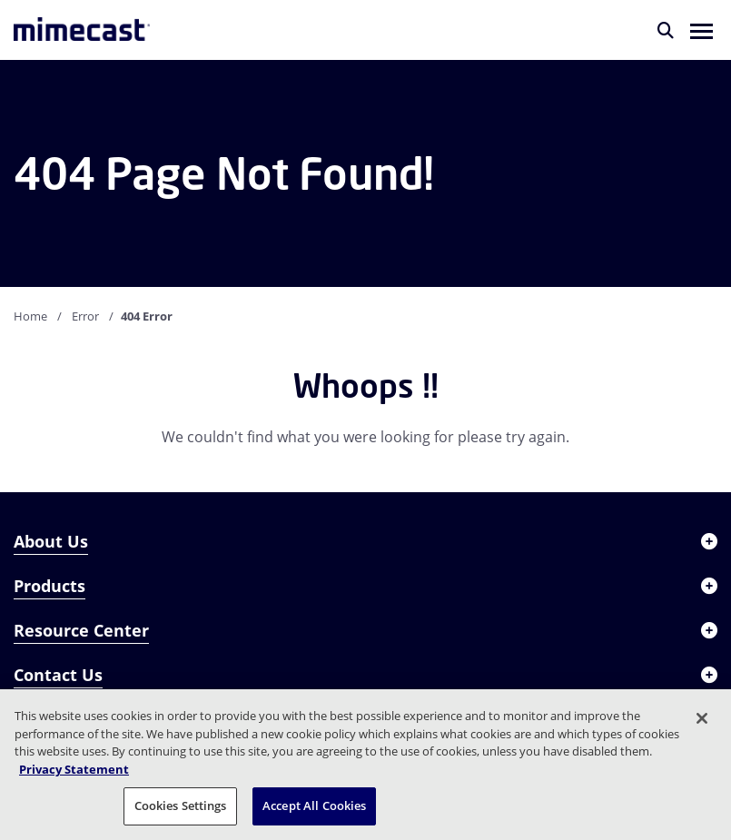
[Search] (665, 30)
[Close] (702, 718)
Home (30, 316)
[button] (701, 30)
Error (85, 316)
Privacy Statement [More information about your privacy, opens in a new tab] (74, 769)
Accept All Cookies (314, 805)
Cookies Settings (180, 805)
